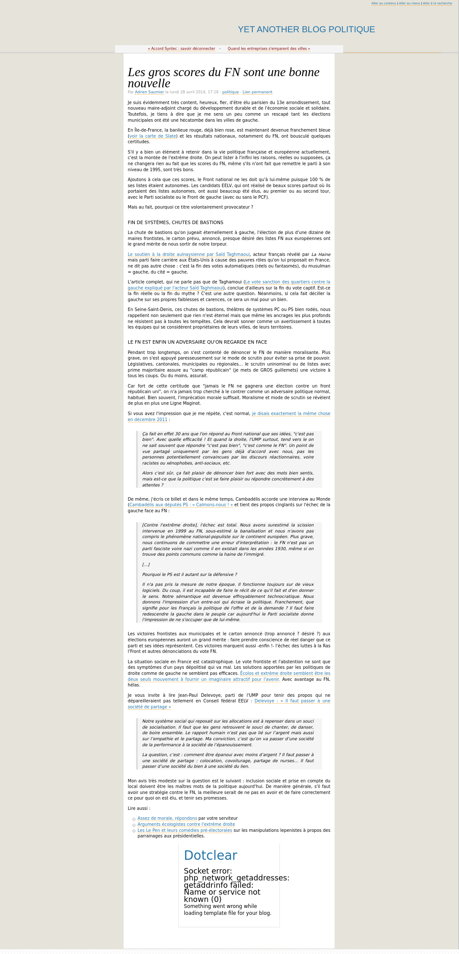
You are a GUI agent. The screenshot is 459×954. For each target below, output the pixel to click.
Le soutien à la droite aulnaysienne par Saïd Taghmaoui (189, 254)
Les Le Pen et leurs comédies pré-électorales (185, 830)
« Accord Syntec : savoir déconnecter (181, 48)
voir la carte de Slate (153, 136)
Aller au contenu (384, 3)
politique (230, 92)
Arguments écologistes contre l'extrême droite (186, 824)
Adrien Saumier (149, 92)
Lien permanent (257, 92)
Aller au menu (409, 3)
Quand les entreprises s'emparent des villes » (269, 48)
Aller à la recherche (437, 3)
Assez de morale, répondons (167, 818)
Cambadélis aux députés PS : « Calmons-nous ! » (181, 504)
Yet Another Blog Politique (306, 29)
